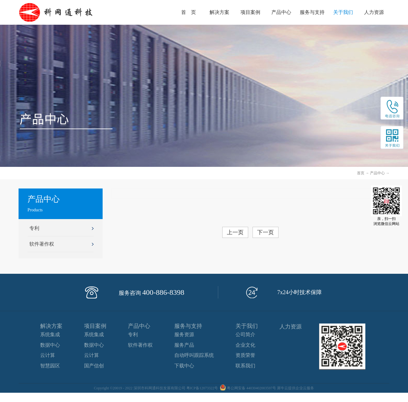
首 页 (188, 12)
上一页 (235, 232)
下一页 (265, 232)
